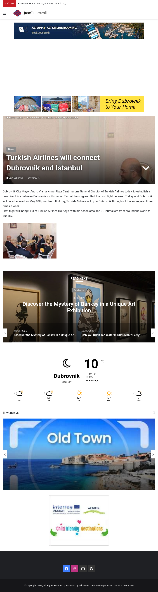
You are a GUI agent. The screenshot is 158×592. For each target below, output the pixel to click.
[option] (79, 306)
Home (10, 117)
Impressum (97, 585)
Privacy (108, 585)
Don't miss (79, 290)
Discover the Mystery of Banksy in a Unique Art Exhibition (78, 307)
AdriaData (84, 585)
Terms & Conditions (124, 585)
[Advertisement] (79, 69)
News (20, 117)
